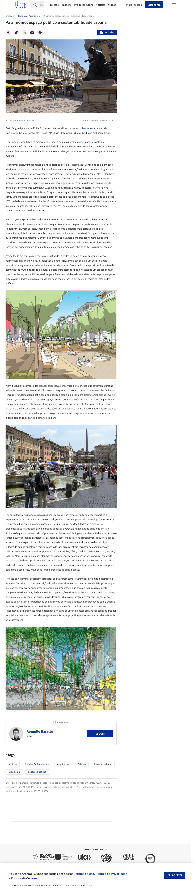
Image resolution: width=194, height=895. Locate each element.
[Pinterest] (40, 32)
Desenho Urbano (103, 764)
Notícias (100, 4)
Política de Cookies (24, 878)
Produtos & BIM (83, 4)
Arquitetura (63, 764)
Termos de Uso (84, 874)
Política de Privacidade (111, 874)
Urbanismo (86, 128)
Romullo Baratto (40, 731)
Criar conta (154, 5)
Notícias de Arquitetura (37, 764)
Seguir (99, 734)
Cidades (82, 764)
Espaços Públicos (37, 772)
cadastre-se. (85, 885)
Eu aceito (174, 875)
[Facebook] (8, 32)
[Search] (42, 4)
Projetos (54, 4)
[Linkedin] (24, 32)
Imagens (66, 4)
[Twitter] (16, 32)
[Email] (32, 32)
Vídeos (112, 4)
